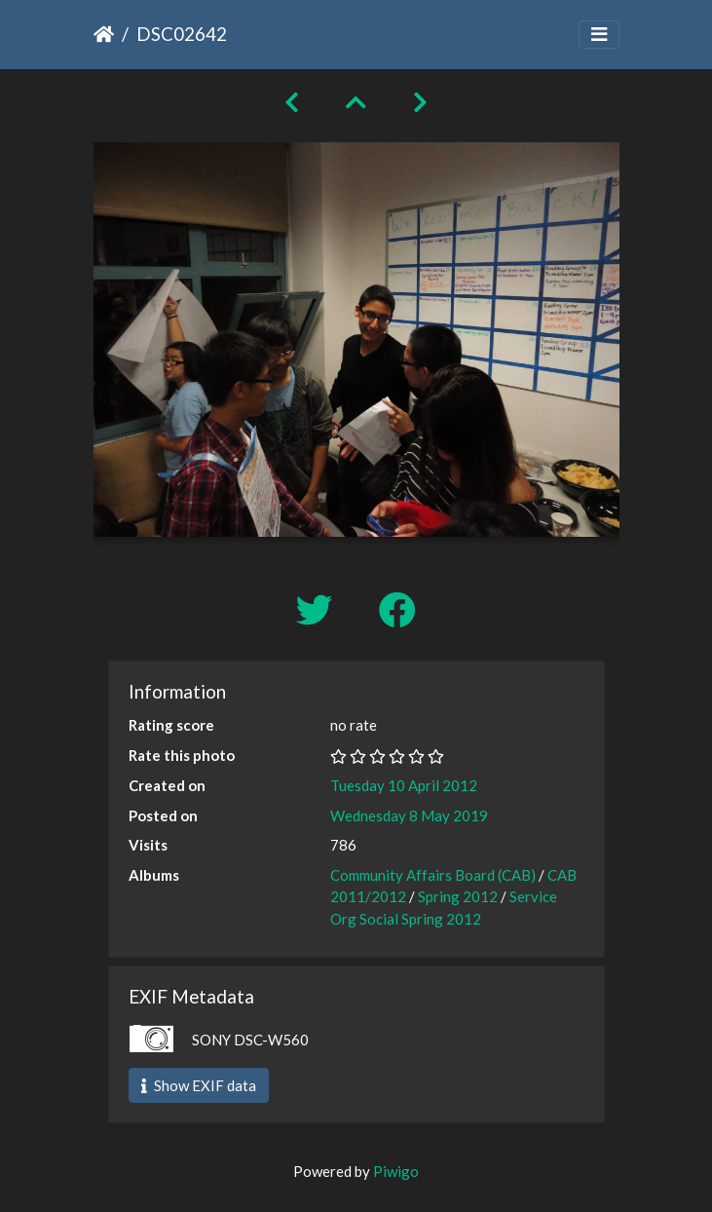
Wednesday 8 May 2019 (409, 815)
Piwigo (396, 1171)
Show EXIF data (198, 1085)
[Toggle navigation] (599, 34)
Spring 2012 (458, 896)
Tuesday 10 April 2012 (403, 785)
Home (104, 34)
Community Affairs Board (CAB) (433, 875)
